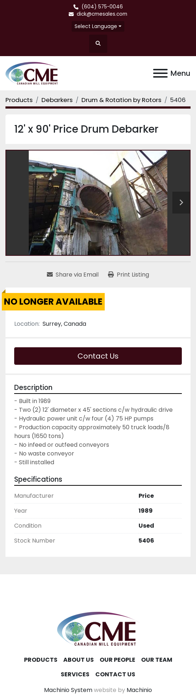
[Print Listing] (128, 275)
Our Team (156, 660)
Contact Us (98, 356)
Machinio (139, 690)
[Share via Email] (72, 275)
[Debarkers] (57, 99)
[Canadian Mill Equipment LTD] (98, 628)
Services (75, 674)
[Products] (19, 99)
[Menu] (160, 73)
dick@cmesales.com (102, 14)
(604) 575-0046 (102, 6)
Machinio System (68, 690)
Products (40, 660)
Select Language (96, 26)
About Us (78, 660)
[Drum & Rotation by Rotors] (121, 99)
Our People (117, 660)
